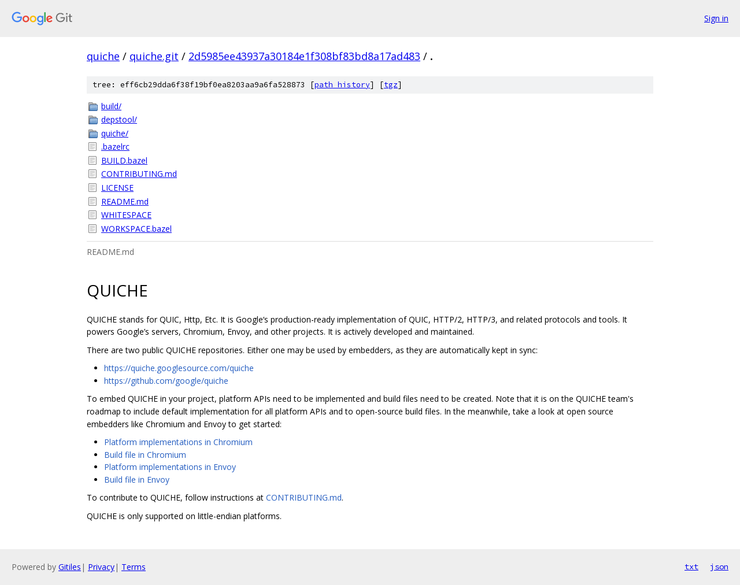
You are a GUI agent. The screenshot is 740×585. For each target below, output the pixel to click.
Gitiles (69, 566)
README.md (125, 201)
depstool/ (119, 119)
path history (342, 85)
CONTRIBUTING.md (139, 173)
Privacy (101, 566)
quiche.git (154, 56)
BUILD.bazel (124, 160)
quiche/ (114, 133)
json (719, 566)
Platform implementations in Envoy (170, 466)
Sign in (716, 18)
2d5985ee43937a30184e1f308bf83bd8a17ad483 (304, 56)
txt (691, 566)
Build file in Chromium (145, 454)
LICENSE (117, 187)
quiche (103, 56)
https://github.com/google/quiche (166, 380)
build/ (111, 106)
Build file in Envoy (136, 479)
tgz (391, 85)
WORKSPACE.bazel (136, 228)
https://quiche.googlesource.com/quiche (179, 367)
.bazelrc (115, 146)
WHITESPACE (126, 214)
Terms (133, 566)
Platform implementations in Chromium (178, 441)
